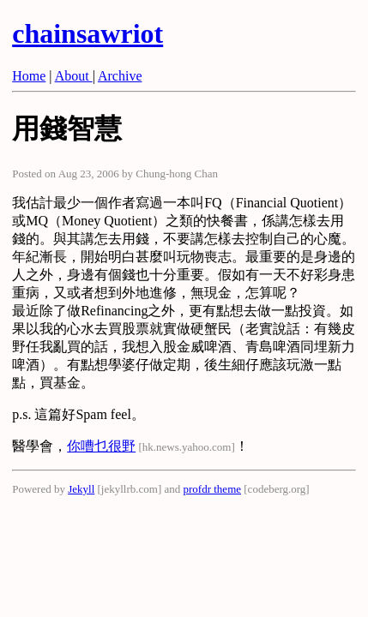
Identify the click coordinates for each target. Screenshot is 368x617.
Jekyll (81, 488)
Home (28, 76)
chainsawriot (87, 33)
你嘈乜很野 (101, 446)
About (74, 76)
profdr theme (213, 488)
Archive (120, 76)
